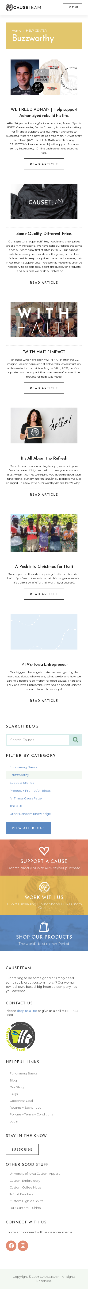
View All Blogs (28, 828)
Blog (13, 1080)
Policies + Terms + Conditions (31, 1114)
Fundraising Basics (23, 767)
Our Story (17, 1087)
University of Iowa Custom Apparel (35, 1173)
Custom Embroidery (25, 1180)
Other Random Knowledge (30, 814)
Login (14, 1121)
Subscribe (22, 1149)
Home (16, 30)
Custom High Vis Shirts (27, 1201)
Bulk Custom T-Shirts (25, 1208)
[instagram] (23, 1246)
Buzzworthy (20, 775)
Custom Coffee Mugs (25, 1187)
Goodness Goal (21, 1101)
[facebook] (11, 1246)
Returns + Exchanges (25, 1107)
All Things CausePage (26, 798)
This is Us (16, 806)
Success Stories (22, 782)
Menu (72, 7)
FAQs (14, 1094)
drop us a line (27, 1011)
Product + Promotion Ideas (30, 790)
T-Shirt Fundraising (24, 1194)
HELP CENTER (36, 30)
